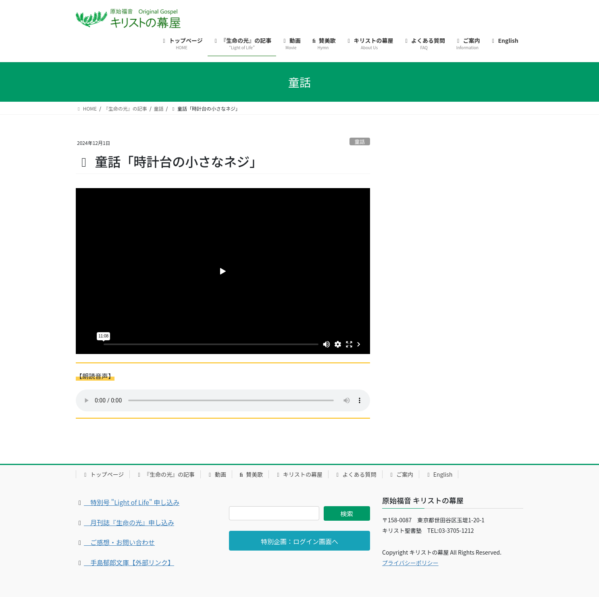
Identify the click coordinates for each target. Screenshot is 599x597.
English (438, 474)
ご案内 (401, 474)
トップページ (103, 474)
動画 (216, 474)
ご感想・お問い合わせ (119, 542)
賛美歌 (250, 474)
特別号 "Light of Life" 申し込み (131, 502)
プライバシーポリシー (410, 563)
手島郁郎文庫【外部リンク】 (129, 562)
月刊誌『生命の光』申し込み (129, 522)
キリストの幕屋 (298, 474)
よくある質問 (355, 474)
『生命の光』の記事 (165, 474)
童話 (360, 141)
